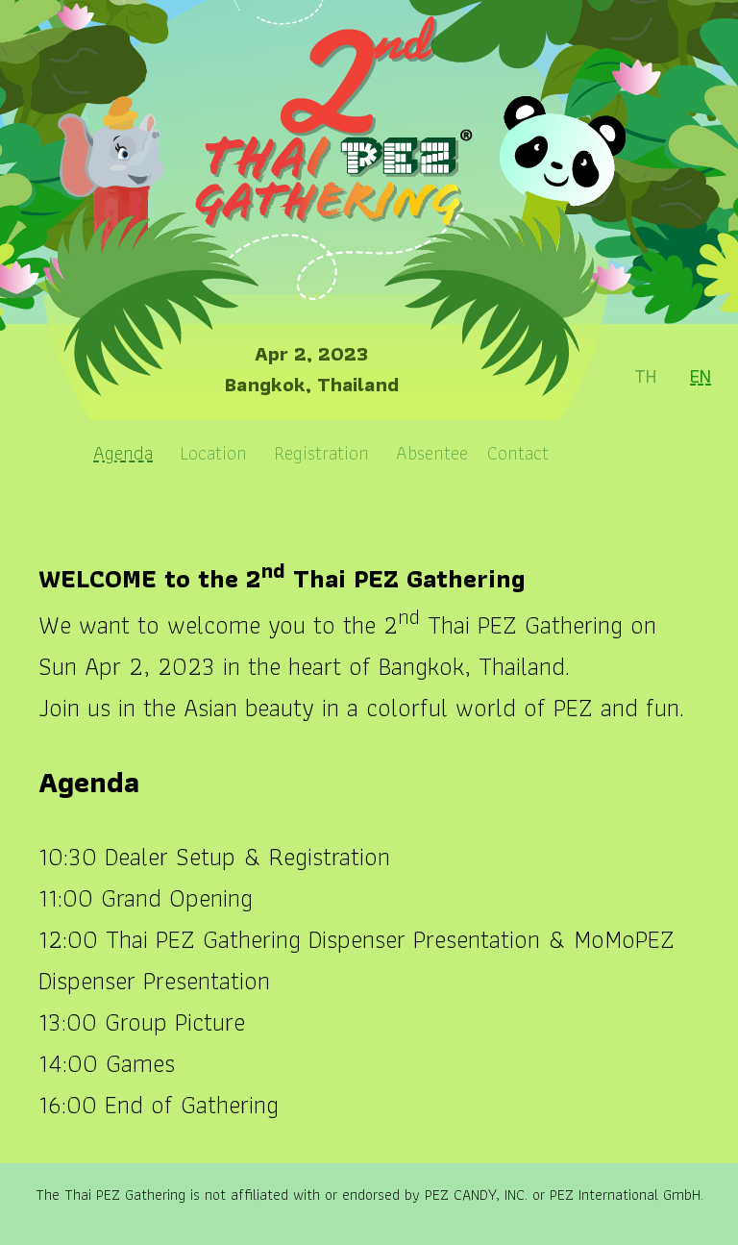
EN (700, 376)
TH (645, 376)
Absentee (432, 452)
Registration (321, 452)
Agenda (123, 452)
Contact (518, 452)
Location (213, 452)
